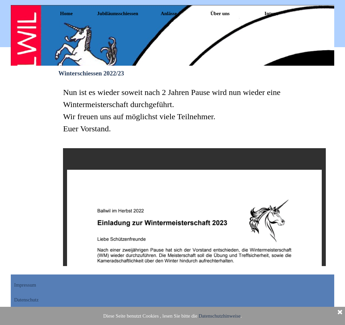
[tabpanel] (194, 110)
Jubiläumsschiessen (117, 13)
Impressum (25, 285)
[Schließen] (340, 312)
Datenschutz (26, 299)
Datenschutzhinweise (220, 316)
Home (66, 13)
